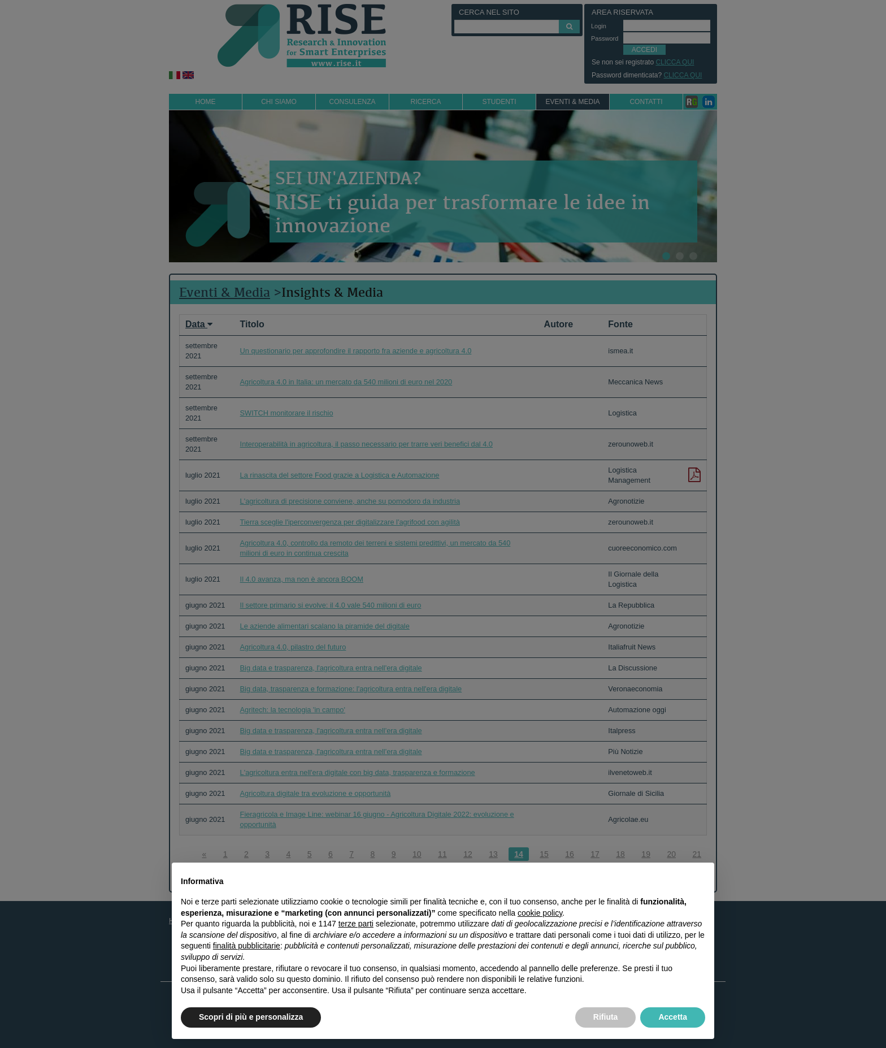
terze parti (355, 923)
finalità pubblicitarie (246, 945)
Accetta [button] (672, 1016)
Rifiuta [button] (605, 1016)
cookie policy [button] (540, 912)
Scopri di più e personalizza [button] (251, 1016)
